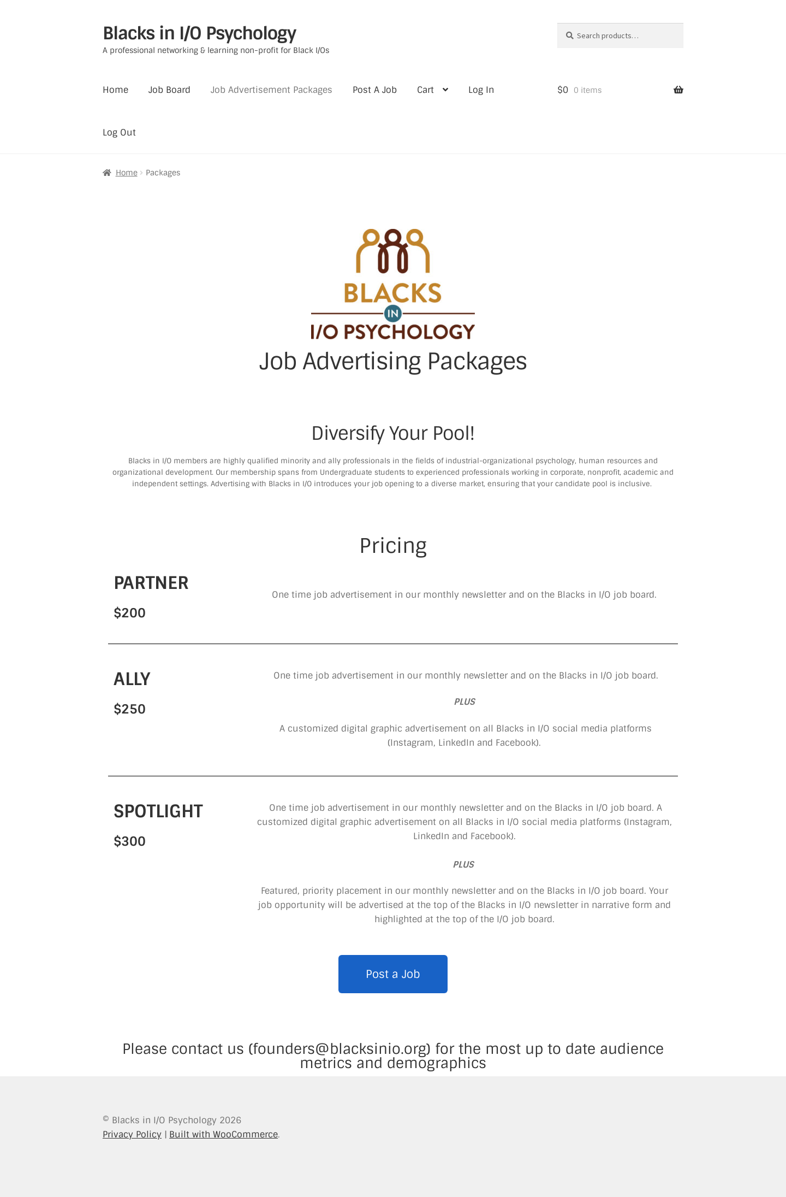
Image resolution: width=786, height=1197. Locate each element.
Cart (425, 90)
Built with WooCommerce (223, 1134)
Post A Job (375, 90)
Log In (481, 90)
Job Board (169, 90)
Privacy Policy (132, 1134)
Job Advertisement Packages (271, 90)
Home (115, 90)
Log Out (119, 132)
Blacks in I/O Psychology (199, 33)
